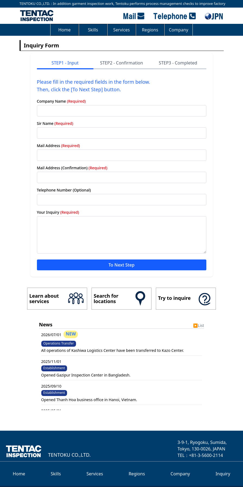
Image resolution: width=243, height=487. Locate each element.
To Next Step (121, 265)
